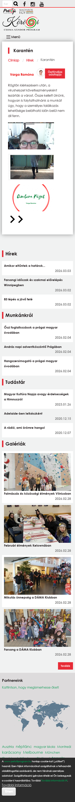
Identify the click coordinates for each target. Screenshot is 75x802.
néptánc (24, 746)
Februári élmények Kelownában (27, 545)
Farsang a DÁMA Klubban (23, 649)
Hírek (30, 60)
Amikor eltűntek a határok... (24, 265)
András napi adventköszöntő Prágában (33, 346)
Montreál (64, 746)
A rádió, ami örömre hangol (24, 427)
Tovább (65, 665)
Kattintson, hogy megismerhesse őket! (30, 687)
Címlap (13, 60)
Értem (9, 791)
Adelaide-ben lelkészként (23, 413)
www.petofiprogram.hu (17, 761)
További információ (16, 785)
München (52, 752)
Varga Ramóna (22, 74)
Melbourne (33, 752)
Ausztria (8, 746)
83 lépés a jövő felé (18, 299)
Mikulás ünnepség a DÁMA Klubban (30, 597)
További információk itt (54, 780)
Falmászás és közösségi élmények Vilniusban (37, 493)
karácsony (11, 752)
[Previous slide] (12, 219)
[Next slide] (20, 219)
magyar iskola (44, 746)
